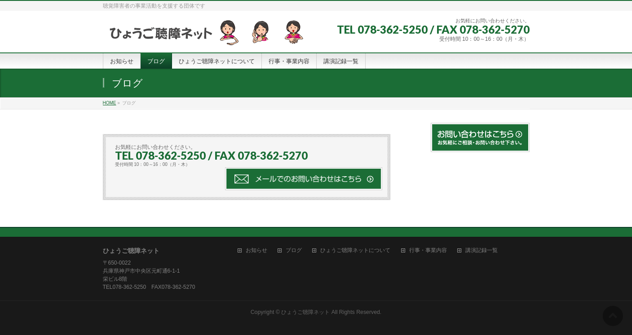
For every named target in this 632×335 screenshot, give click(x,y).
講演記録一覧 (481, 250)
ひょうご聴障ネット (305, 312)
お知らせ (256, 250)
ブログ (294, 250)
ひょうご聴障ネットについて (355, 250)
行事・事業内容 (428, 250)
